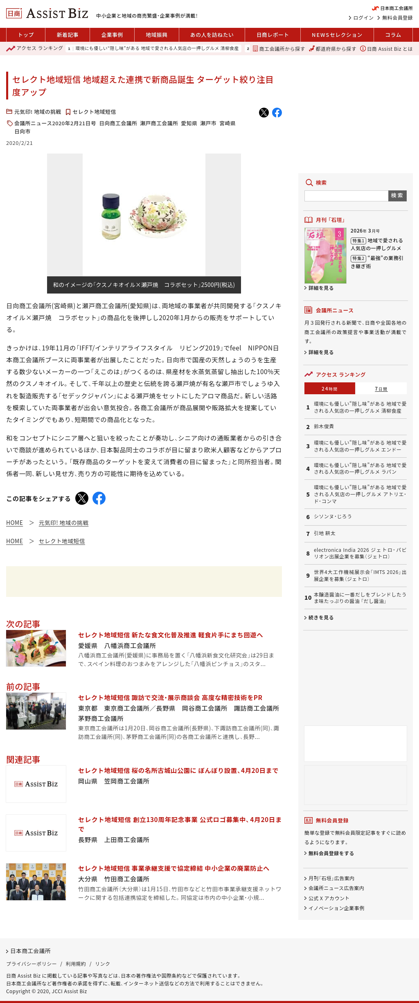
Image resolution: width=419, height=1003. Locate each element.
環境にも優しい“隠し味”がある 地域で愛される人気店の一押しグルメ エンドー (360, 446)
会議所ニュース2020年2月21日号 (55, 123)
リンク (102, 963)
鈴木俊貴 (324, 426)
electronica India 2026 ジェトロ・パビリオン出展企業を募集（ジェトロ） (360, 553)
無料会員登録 (397, 17)
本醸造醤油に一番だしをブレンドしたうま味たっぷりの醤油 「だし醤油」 (360, 598)
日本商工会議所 (30, 951)
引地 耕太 (325, 533)
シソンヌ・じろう (333, 516)
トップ (26, 34)
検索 (397, 195)
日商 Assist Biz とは (386, 48)
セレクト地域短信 (94, 111)
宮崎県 (227, 123)
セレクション (337, 35)
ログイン (364, 17)
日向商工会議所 (118, 123)
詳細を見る (321, 287)
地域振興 (156, 34)
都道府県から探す (332, 48)
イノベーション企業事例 (337, 907)
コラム (393, 34)
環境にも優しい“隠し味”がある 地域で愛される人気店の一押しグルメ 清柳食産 (157, 48)
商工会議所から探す (278, 48)
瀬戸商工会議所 (159, 123)
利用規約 (76, 963)
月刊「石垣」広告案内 (332, 878)
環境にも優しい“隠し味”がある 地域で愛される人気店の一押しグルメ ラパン (360, 468)
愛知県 (189, 123)
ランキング (34, 48)
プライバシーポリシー (31, 963)
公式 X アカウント (329, 898)
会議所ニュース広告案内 (336, 888)
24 (330, 388)
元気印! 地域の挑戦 (37, 111)
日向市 (22, 131)
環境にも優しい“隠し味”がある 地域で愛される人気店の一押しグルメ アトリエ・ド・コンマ (360, 494)
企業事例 (112, 34)
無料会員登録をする (331, 852)
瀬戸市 (208, 123)
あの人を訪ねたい (212, 34)
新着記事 (68, 34)
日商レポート (273, 34)
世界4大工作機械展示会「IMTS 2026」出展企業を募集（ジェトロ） (360, 575)
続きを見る (321, 617)
